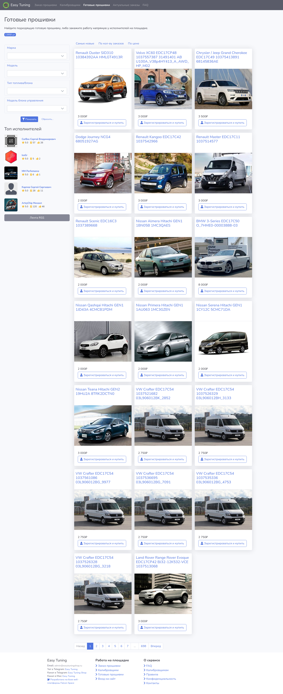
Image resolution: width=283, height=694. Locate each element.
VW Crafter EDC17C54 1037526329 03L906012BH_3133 (215, 393)
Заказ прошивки (45, 5)
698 (143, 646)
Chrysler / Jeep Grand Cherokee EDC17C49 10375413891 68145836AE (221, 57)
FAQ (145, 5)
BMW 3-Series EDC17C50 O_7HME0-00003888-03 (217, 223)
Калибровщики (70, 5)
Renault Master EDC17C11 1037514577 (218, 139)
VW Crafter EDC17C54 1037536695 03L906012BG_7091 (155, 478)
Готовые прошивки (96, 5)
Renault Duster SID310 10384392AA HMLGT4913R (99, 55)
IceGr (24, 155)
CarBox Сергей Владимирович (39, 139)
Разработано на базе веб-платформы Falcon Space (63, 681)
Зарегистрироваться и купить (102, 123)
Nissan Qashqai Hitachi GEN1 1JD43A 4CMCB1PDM (100, 307)
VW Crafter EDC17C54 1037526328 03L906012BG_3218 (95, 562)
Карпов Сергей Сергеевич (36, 187)
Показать (29, 119)
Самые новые (85, 43)
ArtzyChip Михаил (32, 203)
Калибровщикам (157, 670)
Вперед (156, 646)
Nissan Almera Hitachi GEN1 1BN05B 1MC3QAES (159, 223)
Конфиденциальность (161, 679)
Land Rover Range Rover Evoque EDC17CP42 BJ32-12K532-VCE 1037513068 (162, 562)
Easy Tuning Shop (77, 672)
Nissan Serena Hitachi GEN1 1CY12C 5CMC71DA (219, 307)
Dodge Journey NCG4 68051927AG (93, 139)
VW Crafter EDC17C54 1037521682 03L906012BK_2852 (155, 393)
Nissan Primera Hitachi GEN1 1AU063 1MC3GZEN (159, 307)
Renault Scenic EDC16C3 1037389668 (96, 223)
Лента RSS (37, 218)
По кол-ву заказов (111, 43)
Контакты (152, 683)
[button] (277, 5)
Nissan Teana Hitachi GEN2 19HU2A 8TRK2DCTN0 (98, 391)
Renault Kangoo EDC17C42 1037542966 (158, 139)
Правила (152, 674)
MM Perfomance (30, 171)
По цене (133, 43)
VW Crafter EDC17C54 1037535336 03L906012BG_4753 (215, 478)
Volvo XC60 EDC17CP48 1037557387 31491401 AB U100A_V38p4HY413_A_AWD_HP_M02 (162, 59)
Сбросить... (48, 119)
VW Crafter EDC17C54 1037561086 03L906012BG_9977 (95, 478)
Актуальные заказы (126, 5)
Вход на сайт (107, 679)
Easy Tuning (20, 5)
